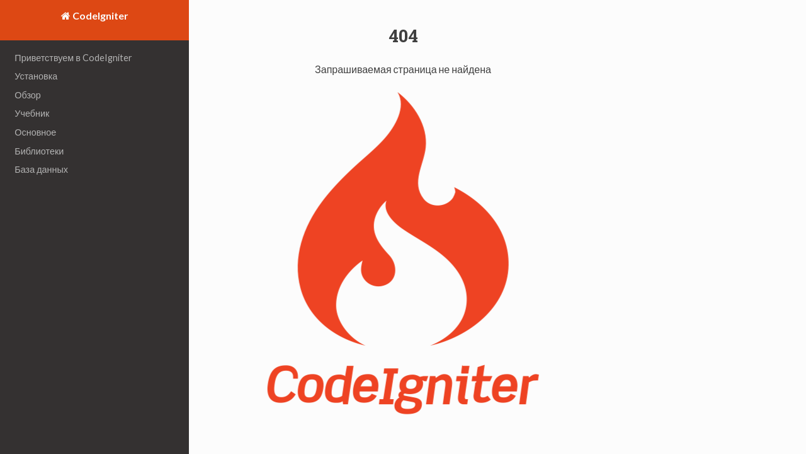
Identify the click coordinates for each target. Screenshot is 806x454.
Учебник (31, 113)
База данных (41, 169)
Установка (35, 76)
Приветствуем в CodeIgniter (73, 57)
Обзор (27, 95)
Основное (35, 132)
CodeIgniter (99, 15)
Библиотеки (39, 151)
